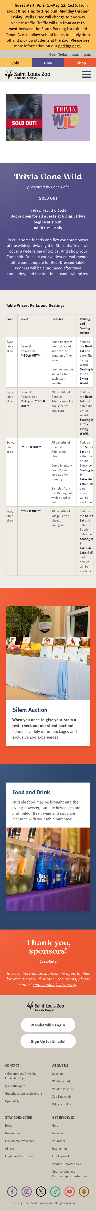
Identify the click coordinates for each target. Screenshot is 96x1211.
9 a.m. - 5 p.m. (70, 54)
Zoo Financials (61, 1096)
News (8, 1125)
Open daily (12, 1101)
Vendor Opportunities (66, 1164)
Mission (57, 1073)
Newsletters (13, 1133)
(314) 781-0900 (15, 1086)
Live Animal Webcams (19, 1141)
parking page (69, 45)
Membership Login (48, 1025)
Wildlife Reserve (62, 1089)
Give (48, 63)
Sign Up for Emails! (48, 1041)
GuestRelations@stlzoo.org (23, 1093)
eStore (9, 1148)
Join (15, 63)
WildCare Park (61, 1081)
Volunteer (58, 1141)
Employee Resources (19, 1156)
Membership (60, 1133)
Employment (60, 1156)
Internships (60, 1148)
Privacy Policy (61, 1104)
